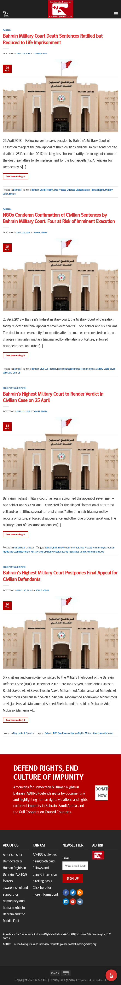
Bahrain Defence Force (64, 547)
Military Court (102, 368)
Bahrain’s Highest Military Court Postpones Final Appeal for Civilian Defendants (60, 575)
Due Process (60, 189)
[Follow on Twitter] (73, 892)
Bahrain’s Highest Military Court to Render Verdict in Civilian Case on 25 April (53, 396)
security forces (106, 733)
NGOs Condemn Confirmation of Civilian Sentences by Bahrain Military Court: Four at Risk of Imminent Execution (59, 217)
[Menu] (115, 13)
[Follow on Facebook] (66, 892)
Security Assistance (69, 551)
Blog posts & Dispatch (14, 388)
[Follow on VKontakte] (80, 901)
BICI (42, 368)
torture (12, 193)
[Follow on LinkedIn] (66, 901)
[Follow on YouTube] (73, 901)
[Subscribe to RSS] (80, 892)
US (19, 372)
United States (93, 551)
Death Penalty (46, 189)
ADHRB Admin (40, 53)
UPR (15, 372)
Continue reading (15, 176)
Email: (66, 858)
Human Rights (97, 189)
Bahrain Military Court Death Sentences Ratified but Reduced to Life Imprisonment (53, 38)
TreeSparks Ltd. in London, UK (91, 980)
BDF (77, 547)
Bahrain (7, 30)
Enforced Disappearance (78, 189)
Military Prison (52, 551)
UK (10, 372)
